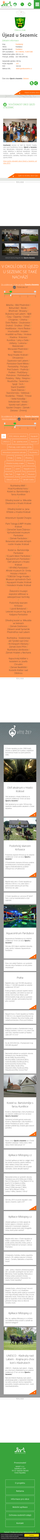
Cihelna (23, 319)
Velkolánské (14, 401)
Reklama (20, 1491)
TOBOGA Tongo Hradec (18, 576)
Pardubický (19, 44)
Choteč (26, 316)
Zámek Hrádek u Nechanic (18, 652)
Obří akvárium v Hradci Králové (18, 563)
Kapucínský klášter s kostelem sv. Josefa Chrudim (18, 661)
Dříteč (27, 325)
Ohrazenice (17, 357)
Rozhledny (33, 452)
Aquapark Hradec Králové (19, 582)
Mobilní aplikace (20, 1507)
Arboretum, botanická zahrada (14, 452)
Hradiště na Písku (13, 334)
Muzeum (31, 474)
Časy (9, 316)
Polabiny (10, 378)
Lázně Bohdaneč (18, 608)
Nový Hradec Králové (18, 354)
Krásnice (23, 337)
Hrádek (24, 331)
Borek (24, 307)
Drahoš (9, 325)
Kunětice (11, 340)
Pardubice (19, 49)
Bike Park (8, 474)
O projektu (20, 1483)
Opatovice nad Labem (17, 360)
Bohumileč (14, 307)
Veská (24, 401)
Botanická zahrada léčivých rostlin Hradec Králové (18, 543)
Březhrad (13, 310)
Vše (3, 436)
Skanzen (34, 441)
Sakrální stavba (28, 479)
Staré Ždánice (17, 389)
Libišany (13, 343)
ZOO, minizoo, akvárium (18, 436)
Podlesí (11, 372)
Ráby (18, 378)
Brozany (23, 310)
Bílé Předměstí (22, 305)
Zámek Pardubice (18, 538)
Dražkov (18, 325)
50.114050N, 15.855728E (24, 52)
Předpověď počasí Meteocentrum (22, 1532)
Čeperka (17, 316)
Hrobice (27, 334)
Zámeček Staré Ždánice (18, 529)
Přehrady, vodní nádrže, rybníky (20, 447)
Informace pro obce (20, 1499)
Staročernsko (12, 392)
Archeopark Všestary (18, 643)
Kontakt (20, 1523)
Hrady (10, 458)
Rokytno (26, 378)
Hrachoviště (13, 331)
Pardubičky (13, 366)
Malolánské (17, 346)
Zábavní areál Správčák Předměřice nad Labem (18, 631)
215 (17, 63)
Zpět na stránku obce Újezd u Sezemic (29, 175)
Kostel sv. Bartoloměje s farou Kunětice (18, 493)
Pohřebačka (23, 375)
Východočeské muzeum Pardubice (18, 534)
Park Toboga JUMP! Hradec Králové (18, 525)
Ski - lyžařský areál (20, 441)
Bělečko (10, 305)
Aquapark (34, 436)
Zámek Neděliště (18, 667)
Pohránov (11, 375)
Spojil (14, 384)
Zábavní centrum (12, 479)
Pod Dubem (13, 369)
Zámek (26, 407)
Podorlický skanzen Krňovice (18, 604)
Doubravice (24, 322)
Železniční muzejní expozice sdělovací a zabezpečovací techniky (18, 594)
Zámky (18, 458)
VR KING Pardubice (18, 567)
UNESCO (6, 441)
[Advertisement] (20, 204)
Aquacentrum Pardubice (18, 558)
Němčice (18, 351)
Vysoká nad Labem (18, 404)
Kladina (13, 337)
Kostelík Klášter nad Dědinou (18, 672)
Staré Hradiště (18, 387)
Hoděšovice (10, 328)
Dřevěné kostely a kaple (15, 463)
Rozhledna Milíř (17, 485)
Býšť (29, 313)
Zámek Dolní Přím (18, 646)
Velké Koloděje (18, 398)
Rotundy (31, 463)
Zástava (26, 78)
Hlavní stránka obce (32, 92)
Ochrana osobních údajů (20, 1515)
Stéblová (25, 392)
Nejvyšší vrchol (29, 469)
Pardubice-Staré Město (18, 363)
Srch (21, 384)
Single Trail (20, 474)
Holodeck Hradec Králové (19, 585)
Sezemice (23, 381)
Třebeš (19, 395)
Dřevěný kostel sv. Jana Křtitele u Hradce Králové (18, 510)
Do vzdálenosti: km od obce (20, 284)
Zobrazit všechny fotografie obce (20, 258)
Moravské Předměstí (18, 348)
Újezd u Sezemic (20, 35)
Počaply (24, 366)
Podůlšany (22, 372)
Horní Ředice (24, 328)
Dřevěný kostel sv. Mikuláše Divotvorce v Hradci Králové (18, 502)
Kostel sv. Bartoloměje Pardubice (18, 551)
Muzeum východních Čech (18, 579)
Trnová (28, 395)
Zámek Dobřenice (18, 626)
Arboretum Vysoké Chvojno (18, 517)
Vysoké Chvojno (13, 407)
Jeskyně (8, 469)
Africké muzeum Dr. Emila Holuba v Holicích (18, 572)
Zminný (23, 410)
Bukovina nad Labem (15, 313)
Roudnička (12, 381)
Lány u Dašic (23, 340)
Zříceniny (28, 458)
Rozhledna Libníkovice (17, 649)
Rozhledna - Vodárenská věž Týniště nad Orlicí (18, 639)
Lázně (17, 469)
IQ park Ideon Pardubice (18, 555)
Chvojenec (13, 319)
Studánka (10, 395)
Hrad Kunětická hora (18, 488)
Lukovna (22, 343)
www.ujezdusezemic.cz (24, 68)
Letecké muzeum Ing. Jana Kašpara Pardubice (18, 613)
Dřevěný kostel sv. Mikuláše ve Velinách (18, 622)
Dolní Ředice (11, 322)
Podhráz (24, 369)
